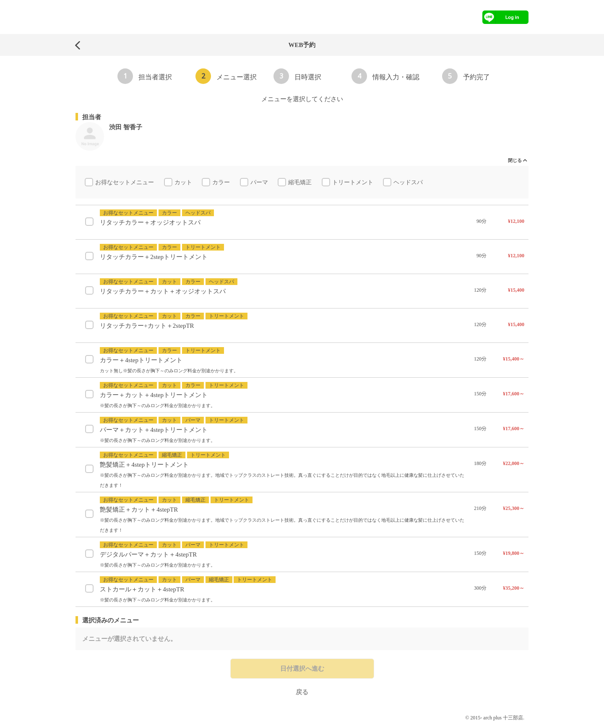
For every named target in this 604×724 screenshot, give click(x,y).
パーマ (260, 183)
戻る (302, 693)
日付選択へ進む (302, 670)
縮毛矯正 (300, 183)
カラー (222, 183)
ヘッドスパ (409, 183)
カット (184, 183)
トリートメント (353, 183)
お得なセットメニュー (125, 183)
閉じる (515, 160)
